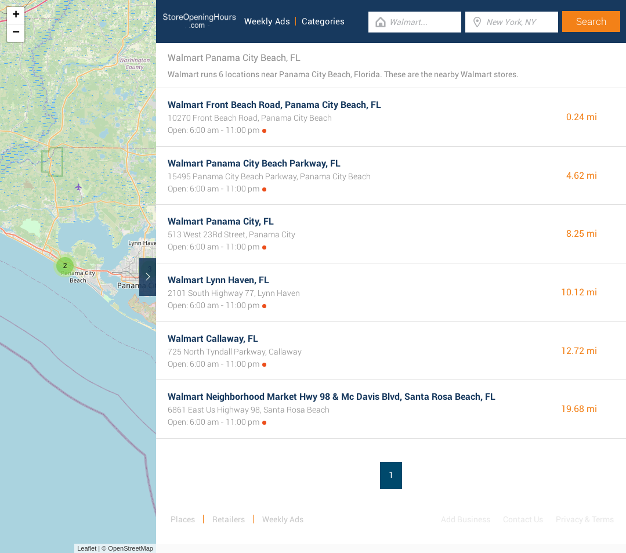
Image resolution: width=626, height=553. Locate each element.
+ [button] (16, 15)
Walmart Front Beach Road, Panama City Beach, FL (274, 104)
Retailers (228, 519)
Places (183, 519)
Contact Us (523, 519)
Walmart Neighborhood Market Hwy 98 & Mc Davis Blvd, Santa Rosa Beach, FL (331, 396)
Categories (323, 21)
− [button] (16, 33)
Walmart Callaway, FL (213, 338)
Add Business (465, 519)
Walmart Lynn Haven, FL (218, 279)
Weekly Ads (267, 21)
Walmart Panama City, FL (221, 221)
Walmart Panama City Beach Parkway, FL (254, 163)
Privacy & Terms (585, 519)
